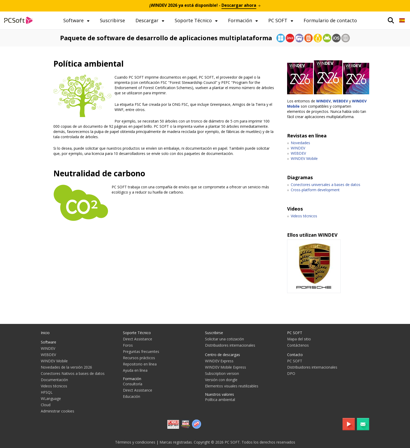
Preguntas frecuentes (141, 351)
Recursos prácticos (139, 357)
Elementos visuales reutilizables (231, 385)
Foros (128, 345)
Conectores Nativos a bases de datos (73, 373)
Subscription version (222, 373)
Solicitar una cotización (224, 338)
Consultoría (132, 383)
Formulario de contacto (330, 20)
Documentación (54, 379)
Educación (131, 396)
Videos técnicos (304, 215)
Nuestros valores (219, 394)
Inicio (45, 332)
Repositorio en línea (140, 364)
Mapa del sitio (299, 338)
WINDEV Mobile (304, 158)
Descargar (147, 20)
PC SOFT (278, 20)
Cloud (45, 404)
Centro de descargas (222, 354)
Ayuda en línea (135, 370)
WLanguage (51, 398)
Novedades (300, 142)
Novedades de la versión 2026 (66, 367)
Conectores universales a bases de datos (325, 184)
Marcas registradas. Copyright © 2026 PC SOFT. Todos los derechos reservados (227, 442)
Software (74, 20)
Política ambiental (220, 399)
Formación (240, 20)
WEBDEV (340, 100)
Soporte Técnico (194, 20)
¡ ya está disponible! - (205, 5)
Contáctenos (298, 345)
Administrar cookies (57, 411)
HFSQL (47, 392)
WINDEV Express (219, 360)
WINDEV (323, 100)
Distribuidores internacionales (230, 345)
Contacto (295, 354)
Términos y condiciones (135, 442)
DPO (291, 373)
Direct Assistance (137, 338)
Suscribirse (112, 20)
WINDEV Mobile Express (225, 367)
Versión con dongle (221, 379)
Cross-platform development (315, 189)
